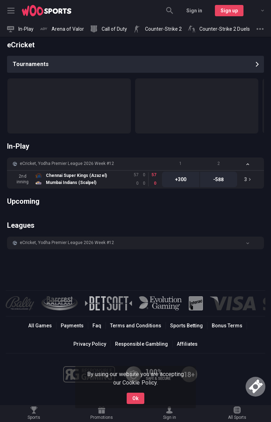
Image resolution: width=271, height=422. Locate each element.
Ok (135, 398)
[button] (135, 163)
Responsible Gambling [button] (141, 344)
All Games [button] (40, 325)
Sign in (194, 10)
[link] (46, 11)
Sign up (229, 10)
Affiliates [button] (187, 344)
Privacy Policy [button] (89, 344)
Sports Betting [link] (186, 325)
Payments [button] (72, 325)
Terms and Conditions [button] (135, 325)
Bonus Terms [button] (227, 325)
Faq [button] (96, 325)
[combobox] (257, 11)
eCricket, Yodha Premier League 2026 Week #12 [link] (67, 163)
